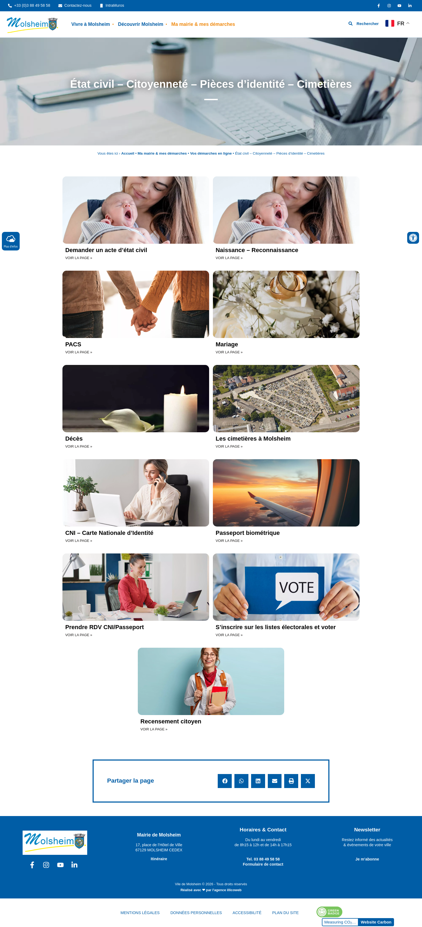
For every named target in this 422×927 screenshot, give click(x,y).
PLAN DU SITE (285, 913)
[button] (225, 781)
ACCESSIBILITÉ (247, 913)
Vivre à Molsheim (90, 24)
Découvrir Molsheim (140, 24)
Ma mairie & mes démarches (203, 24)
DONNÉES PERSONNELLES (196, 913)
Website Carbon (376, 922)
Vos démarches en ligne (211, 153)
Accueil (127, 153)
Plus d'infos (11, 241)
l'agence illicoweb (226, 890)
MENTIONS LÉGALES (140, 913)
